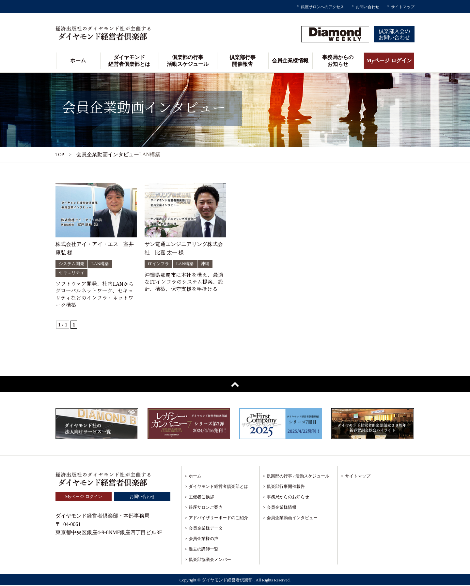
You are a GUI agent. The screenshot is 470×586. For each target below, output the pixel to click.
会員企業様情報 (290, 60)
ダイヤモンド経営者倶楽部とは (129, 60)
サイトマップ (403, 7)
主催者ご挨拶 (201, 497)
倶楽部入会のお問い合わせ (394, 34)
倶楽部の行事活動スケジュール (188, 60)
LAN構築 (102, 263)
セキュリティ (72, 272)
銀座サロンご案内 (206, 507)
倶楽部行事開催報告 (242, 60)
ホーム (78, 60)
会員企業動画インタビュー (292, 518)
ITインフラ (159, 263)
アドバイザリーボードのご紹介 (218, 518)
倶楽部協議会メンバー (210, 560)
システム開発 (72, 263)
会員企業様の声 (203, 539)
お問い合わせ (367, 7)
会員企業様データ (206, 528)
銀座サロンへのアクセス (322, 7)
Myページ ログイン (389, 60)
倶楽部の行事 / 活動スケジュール (298, 476)
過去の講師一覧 (203, 549)
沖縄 (207, 263)
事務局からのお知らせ (337, 60)
